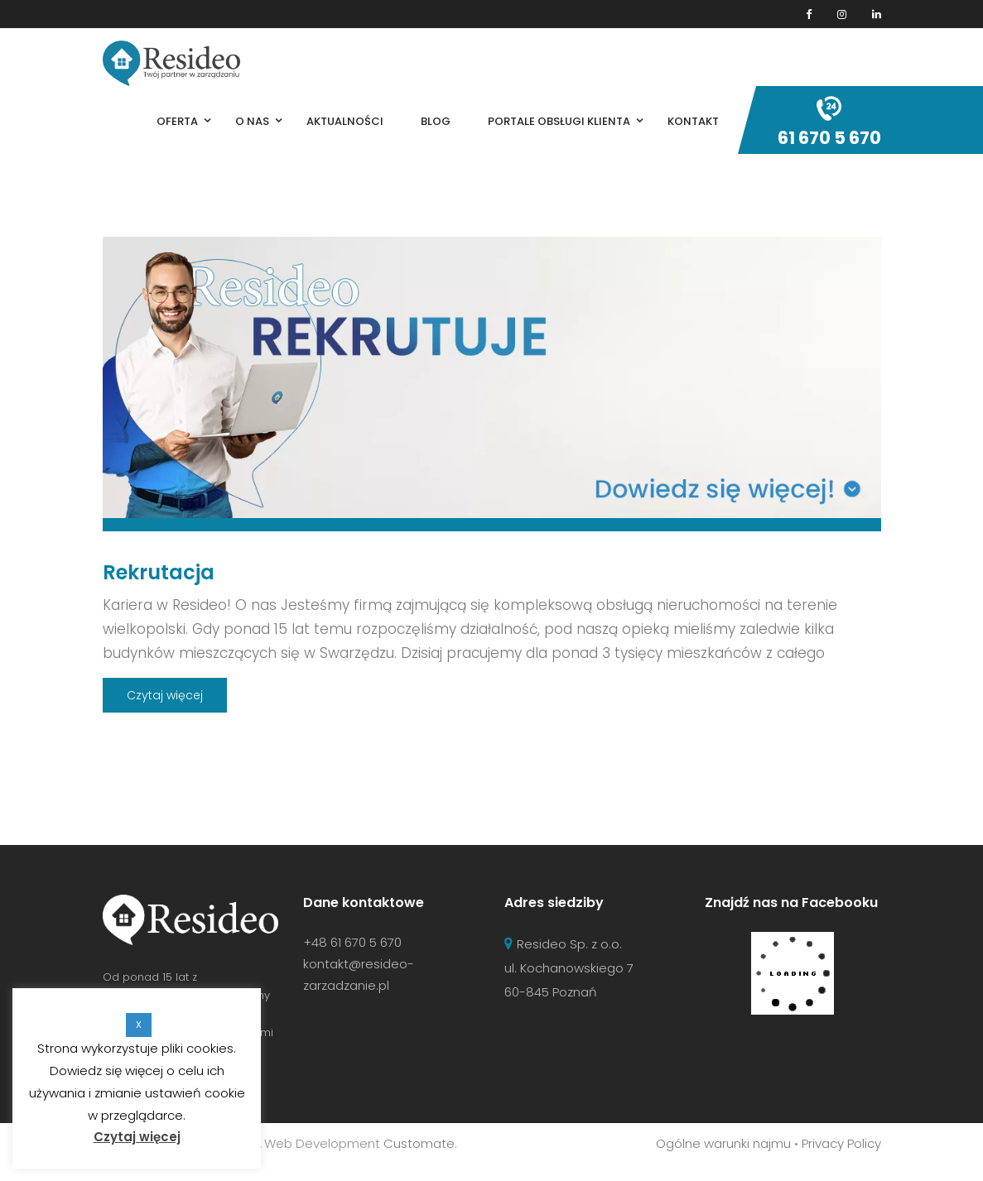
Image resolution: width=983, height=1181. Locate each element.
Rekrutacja (158, 572)
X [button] (139, 1024)
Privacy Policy (841, 1143)
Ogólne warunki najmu (723, 1143)
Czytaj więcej (165, 695)
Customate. (420, 1143)
